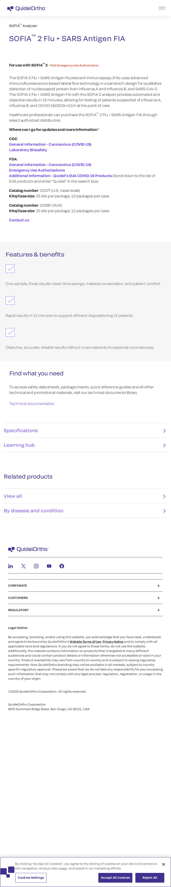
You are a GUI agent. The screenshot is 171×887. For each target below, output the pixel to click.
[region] (85, 872)
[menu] (113, 8)
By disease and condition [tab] (84, 660)
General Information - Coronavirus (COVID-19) (50, 291)
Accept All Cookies (115, 877)
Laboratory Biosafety (28, 297)
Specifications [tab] (84, 580)
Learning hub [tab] (84, 594)
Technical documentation (32, 550)
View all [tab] (84, 646)
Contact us (19, 367)
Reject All (150, 877)
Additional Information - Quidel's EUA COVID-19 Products (60, 322)
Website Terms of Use (85, 791)
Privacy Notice (113, 791)
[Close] (164, 864)
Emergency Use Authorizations (37, 317)
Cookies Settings (31, 877)
